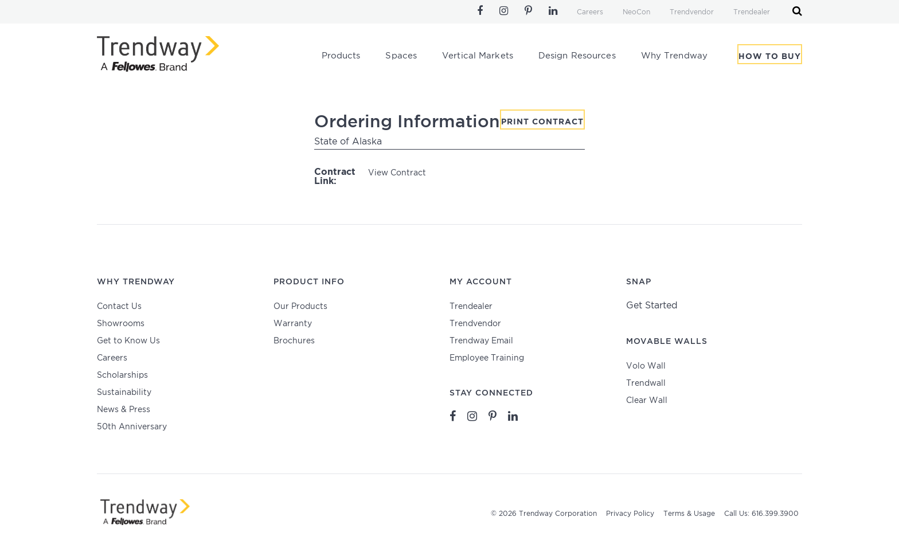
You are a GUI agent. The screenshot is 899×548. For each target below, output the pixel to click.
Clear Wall (646, 400)
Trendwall (646, 383)
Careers (590, 12)
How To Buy (769, 56)
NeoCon (636, 12)
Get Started (652, 306)
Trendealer (751, 12)
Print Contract (542, 122)
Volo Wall (646, 366)
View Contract (397, 173)
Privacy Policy (630, 514)
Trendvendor (692, 12)
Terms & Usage (689, 514)
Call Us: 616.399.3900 (761, 514)
